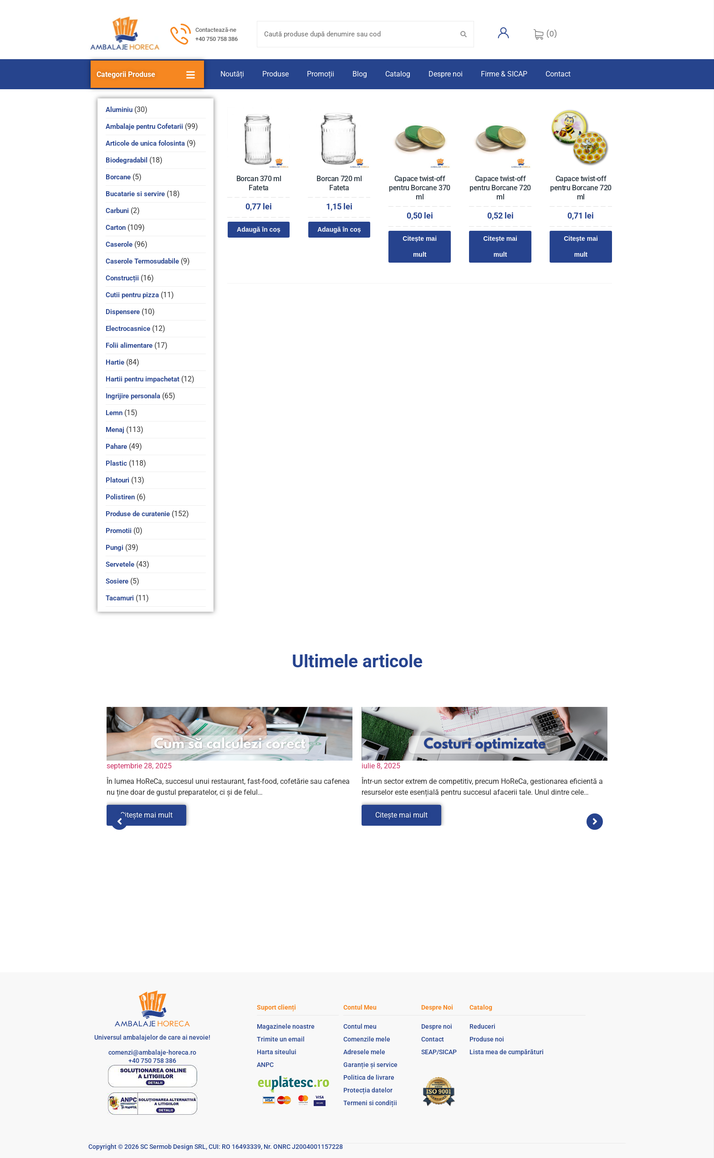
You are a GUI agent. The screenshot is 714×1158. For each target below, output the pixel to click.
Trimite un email (281, 1039)
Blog (359, 74)
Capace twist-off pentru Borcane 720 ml (500, 187)
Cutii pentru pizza (132, 295)
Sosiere (117, 581)
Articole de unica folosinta (145, 143)
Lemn (114, 413)
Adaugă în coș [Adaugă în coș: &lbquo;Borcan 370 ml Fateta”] (258, 229)
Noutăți (232, 74)
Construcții (122, 278)
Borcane (118, 177)
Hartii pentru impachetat (142, 379)
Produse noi (486, 1039)
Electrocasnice (128, 329)
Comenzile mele (366, 1039)
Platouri (117, 480)
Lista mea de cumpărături (506, 1052)
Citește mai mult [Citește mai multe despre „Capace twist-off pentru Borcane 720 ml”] (500, 246)
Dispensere (123, 312)
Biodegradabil (127, 160)
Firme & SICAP (504, 74)
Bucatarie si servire (135, 194)
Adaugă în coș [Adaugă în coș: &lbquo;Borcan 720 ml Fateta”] (339, 229)
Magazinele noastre (286, 1026)
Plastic (116, 463)
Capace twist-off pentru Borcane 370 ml (419, 187)
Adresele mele (364, 1052)
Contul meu (360, 1026)
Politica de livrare (368, 1077)
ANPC (265, 1064)
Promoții (320, 74)
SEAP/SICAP (439, 1052)
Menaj (115, 430)
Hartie (115, 362)
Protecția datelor (368, 1090)
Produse (275, 74)
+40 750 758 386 (216, 39)
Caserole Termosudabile (142, 261)
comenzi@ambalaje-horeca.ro (152, 1052)
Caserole (119, 244)
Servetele (120, 564)
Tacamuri (120, 598)
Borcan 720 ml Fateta (339, 183)
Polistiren (120, 497)
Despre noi (445, 74)
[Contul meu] (503, 32)
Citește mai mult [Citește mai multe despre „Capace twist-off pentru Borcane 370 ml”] (420, 246)
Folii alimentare (129, 345)
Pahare (116, 446)
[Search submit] (464, 34)
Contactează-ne (215, 29)
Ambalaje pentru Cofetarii (144, 126)
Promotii (119, 531)
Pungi (114, 547)
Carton (116, 227)
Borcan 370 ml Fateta (258, 183)
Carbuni (117, 211)
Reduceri (482, 1026)
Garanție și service (370, 1064)
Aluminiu (119, 110)
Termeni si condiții (370, 1103)
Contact (558, 74)
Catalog (397, 74)
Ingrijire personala (133, 396)
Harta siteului (276, 1052)
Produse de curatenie (138, 514)
